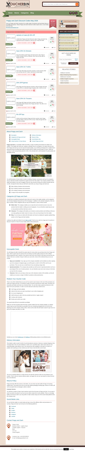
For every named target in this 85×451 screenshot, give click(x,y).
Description (13, 135)
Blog (32, 13)
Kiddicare (28, 337)
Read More (71, 449)
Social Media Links (36, 139)
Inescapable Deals (15, 139)
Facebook (13, 406)
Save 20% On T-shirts (23, 67)
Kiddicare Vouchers (65, 72)
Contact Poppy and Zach (37, 141)
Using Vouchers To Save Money (18, 141)
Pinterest (13, 412)
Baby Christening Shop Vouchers (68, 74)
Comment (47, 47)
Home (10, 13)
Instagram (13, 414)
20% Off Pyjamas (22, 82)
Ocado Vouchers (64, 80)
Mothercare (20, 337)
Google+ (13, 410)
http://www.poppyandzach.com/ (12, 27)
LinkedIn (13, 416)
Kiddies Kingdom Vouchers (67, 78)
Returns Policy (35, 137)
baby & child (28, 220)
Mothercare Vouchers (65, 76)
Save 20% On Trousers (24, 98)
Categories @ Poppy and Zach (18, 137)
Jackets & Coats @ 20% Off (25, 35)
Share (54, 47)
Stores (16, 13)
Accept (66, 449)
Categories (25, 13)
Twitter (12, 408)
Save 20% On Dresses (23, 51)
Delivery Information (36, 135)
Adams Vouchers (64, 82)
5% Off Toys (20, 114)
